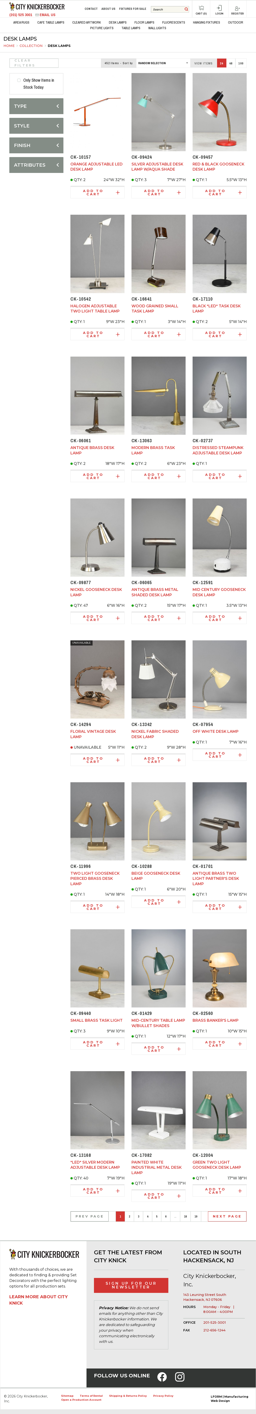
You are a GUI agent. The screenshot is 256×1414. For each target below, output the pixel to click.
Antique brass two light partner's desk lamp (216, 878)
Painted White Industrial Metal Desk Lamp (156, 1167)
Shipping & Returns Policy (128, 1395)
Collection (32, 46)
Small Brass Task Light (96, 1020)
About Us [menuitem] (108, 8)
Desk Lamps (59, 46)
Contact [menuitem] (91, 8)
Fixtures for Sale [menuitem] (132, 8)
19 (195, 1216)
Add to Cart (101, 192)
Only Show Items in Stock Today (38, 83)
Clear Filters (24, 63)
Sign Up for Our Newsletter (131, 1285)
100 (240, 63)
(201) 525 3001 (21, 14)
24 (221, 63)
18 (185, 1216)
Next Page (227, 1216)
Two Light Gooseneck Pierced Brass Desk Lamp (95, 878)
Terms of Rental (91, 1395)
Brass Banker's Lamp (216, 1020)
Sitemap (67, 1395)
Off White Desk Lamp (216, 731)
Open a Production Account (81, 1399)
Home (9, 46)
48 (231, 63)
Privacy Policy (163, 1395)
